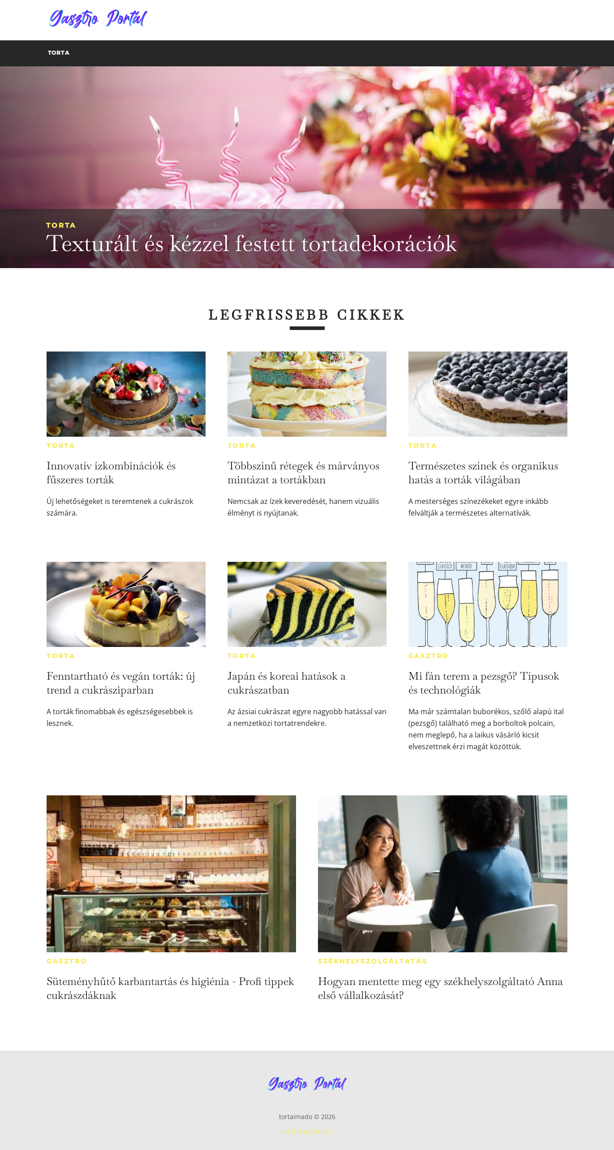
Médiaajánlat (307, 1131)
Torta (61, 225)
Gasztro (428, 656)
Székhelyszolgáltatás (373, 961)
